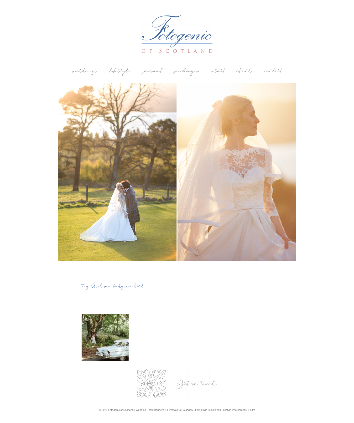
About (218, 71)
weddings (85, 71)
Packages (186, 71)
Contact (273, 71)
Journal (152, 71)
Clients (245, 71)
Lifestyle (119, 71)
